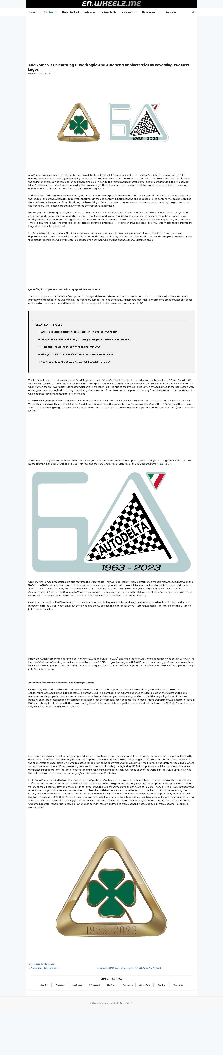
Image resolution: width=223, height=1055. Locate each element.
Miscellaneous (152, 12)
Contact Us (170, 12)
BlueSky (111, 985)
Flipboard (77, 985)
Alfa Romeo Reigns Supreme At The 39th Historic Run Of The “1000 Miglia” (79, 331)
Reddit (43, 985)
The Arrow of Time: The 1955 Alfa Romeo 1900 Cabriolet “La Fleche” (75, 362)
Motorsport (130, 12)
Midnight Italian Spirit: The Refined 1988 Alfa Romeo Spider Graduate (77, 354)
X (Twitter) (94, 985)
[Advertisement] (111, 38)
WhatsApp (144, 985)
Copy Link (178, 985)
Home (35, 12)
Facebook (128, 985)
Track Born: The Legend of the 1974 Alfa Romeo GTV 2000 (71, 346)
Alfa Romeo (49, 964)
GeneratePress (126, 1003)
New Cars (51, 12)
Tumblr (161, 985)
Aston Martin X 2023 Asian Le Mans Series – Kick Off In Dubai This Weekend (129, 968)
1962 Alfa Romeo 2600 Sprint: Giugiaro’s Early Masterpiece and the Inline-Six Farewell (85, 339)
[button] (193, 12)
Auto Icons (89, 12)
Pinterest (60, 985)
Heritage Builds (108, 12)
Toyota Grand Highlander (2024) (45, 968)
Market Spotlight (70, 12)
